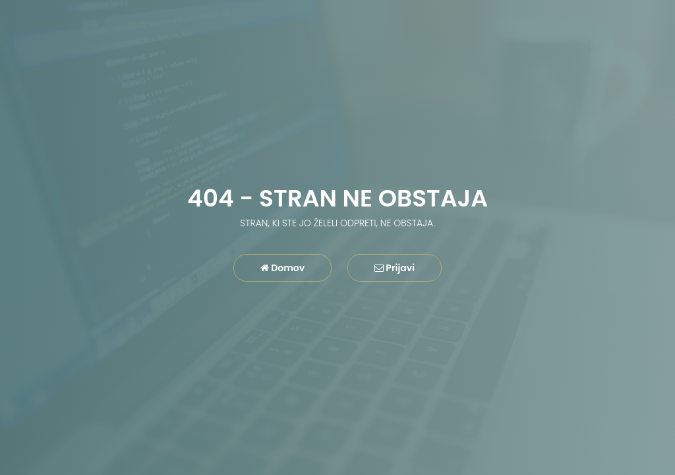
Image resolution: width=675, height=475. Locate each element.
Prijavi (394, 267)
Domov (282, 267)
